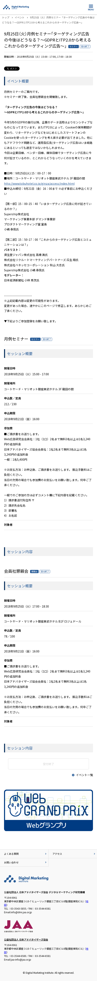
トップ (5, 17)
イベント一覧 (82, 775)
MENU (90, 7)
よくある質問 (25, 853)
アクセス (74, 853)
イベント (19, 17)
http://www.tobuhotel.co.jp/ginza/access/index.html (39, 183)
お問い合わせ (25, 862)
